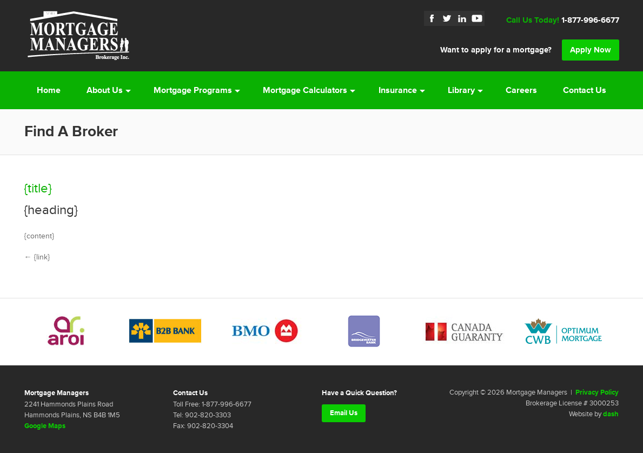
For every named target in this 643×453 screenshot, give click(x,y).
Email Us (343, 413)
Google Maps (44, 426)
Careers (521, 90)
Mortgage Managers (78, 36)
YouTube (477, 18)
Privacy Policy (597, 392)
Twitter (446, 18)
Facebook (431, 18)
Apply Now (590, 50)
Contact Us (584, 90)
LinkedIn (461, 18)
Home (49, 90)
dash (611, 414)
